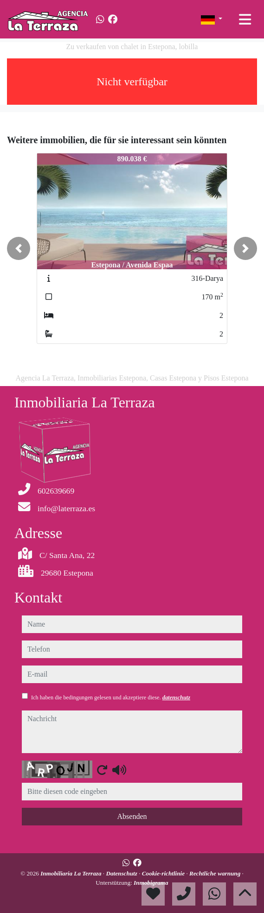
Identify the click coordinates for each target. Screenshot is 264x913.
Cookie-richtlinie (164, 873)
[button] (18, 248)
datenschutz (176, 697)
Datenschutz (122, 873)
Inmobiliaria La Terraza (71, 873)
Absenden (132, 816)
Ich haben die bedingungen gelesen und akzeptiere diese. (110, 697)
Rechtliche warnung (215, 873)
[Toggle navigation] (245, 19)
